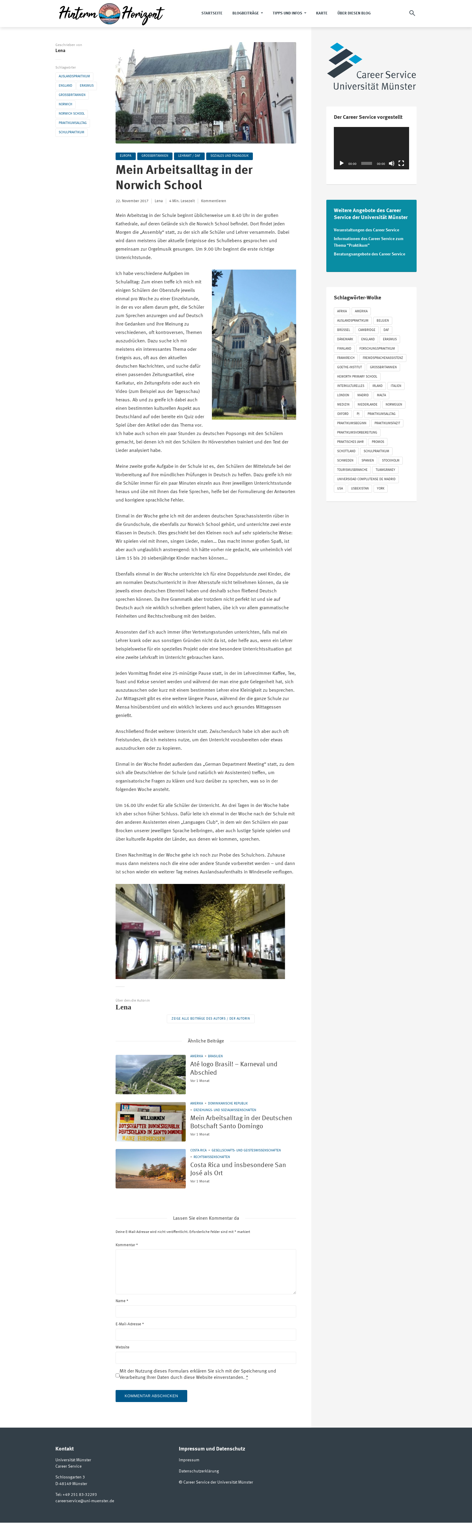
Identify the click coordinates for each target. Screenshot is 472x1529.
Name (122, 1308)
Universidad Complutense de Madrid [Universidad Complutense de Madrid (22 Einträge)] (366, 478)
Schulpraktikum (71, 132)
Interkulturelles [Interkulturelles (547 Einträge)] (350, 385)
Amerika (196, 1056)
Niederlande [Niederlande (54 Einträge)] (367, 404)
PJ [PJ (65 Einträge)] (358, 413)
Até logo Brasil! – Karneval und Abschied (238, 1070)
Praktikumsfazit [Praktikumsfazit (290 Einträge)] (387, 422)
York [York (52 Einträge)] (380, 488)
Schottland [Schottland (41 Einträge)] (346, 450)
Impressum (189, 1467)
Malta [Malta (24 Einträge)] (381, 394)
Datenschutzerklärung (199, 1478)
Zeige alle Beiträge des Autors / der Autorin (211, 1019)
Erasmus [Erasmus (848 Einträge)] (390, 338)
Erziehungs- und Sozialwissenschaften (225, 1110)
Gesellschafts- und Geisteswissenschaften (246, 1157)
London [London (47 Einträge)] (343, 394)
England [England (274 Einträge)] (368, 338)
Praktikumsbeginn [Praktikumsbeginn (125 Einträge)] (351, 422)
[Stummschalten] (392, 163)
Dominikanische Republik (228, 1103)
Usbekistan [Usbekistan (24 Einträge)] (360, 488)
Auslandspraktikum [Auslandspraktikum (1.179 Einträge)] (352, 320)
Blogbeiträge (245, 13)
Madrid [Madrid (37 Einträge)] (363, 394)
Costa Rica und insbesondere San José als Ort (243, 1177)
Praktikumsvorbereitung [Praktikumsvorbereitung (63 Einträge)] (357, 432)
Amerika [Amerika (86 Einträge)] (361, 310)
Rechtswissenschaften (212, 1164)
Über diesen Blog (354, 13)
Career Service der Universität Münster (218, 1489)
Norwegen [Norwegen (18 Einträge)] (394, 404)
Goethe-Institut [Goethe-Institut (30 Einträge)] (349, 366)
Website (122, 1354)
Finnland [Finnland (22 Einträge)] (344, 348)
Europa (126, 156)
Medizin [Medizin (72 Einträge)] (343, 404)
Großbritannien (72, 95)
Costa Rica (198, 1157)
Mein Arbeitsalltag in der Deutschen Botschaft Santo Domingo (233, 1128)
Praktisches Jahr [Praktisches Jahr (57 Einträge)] (350, 441)
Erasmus (87, 86)
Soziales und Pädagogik (231, 156)
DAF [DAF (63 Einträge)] (386, 329)
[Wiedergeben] (342, 163)
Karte (322, 13)
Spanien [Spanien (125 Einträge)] (368, 460)
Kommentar (127, 1252)
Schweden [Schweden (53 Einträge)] (345, 460)
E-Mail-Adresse (130, 1331)
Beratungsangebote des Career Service (369, 253)
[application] (371, 148)
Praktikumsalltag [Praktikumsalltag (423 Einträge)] (382, 413)
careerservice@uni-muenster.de (84, 1508)
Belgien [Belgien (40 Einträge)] (383, 320)
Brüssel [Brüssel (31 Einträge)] (343, 329)
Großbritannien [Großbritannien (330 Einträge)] (383, 366)
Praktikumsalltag (73, 123)
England (65, 86)
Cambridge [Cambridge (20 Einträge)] (366, 329)
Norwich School (72, 114)
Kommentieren (213, 201)
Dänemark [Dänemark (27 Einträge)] (345, 338)
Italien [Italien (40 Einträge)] (396, 385)
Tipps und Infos (287, 13)
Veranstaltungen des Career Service (366, 230)
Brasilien (215, 1056)
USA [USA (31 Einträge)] (340, 488)
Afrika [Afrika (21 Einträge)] (342, 310)
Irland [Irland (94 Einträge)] (377, 385)
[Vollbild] (401, 163)
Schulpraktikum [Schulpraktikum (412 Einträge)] (376, 450)
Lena (60, 50)
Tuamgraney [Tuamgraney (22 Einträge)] (385, 469)
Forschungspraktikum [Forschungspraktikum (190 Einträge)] (377, 348)
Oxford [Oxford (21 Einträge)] (343, 413)
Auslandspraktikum (74, 76)
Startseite (211, 13)
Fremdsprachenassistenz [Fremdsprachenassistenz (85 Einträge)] (383, 357)
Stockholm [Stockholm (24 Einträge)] (390, 460)
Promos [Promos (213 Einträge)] (378, 441)
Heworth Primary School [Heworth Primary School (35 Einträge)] (357, 376)
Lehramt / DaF (190, 156)
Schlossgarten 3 (70, 1484)
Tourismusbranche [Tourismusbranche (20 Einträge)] (352, 469)
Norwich (65, 104)
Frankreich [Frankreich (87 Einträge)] (346, 357)
